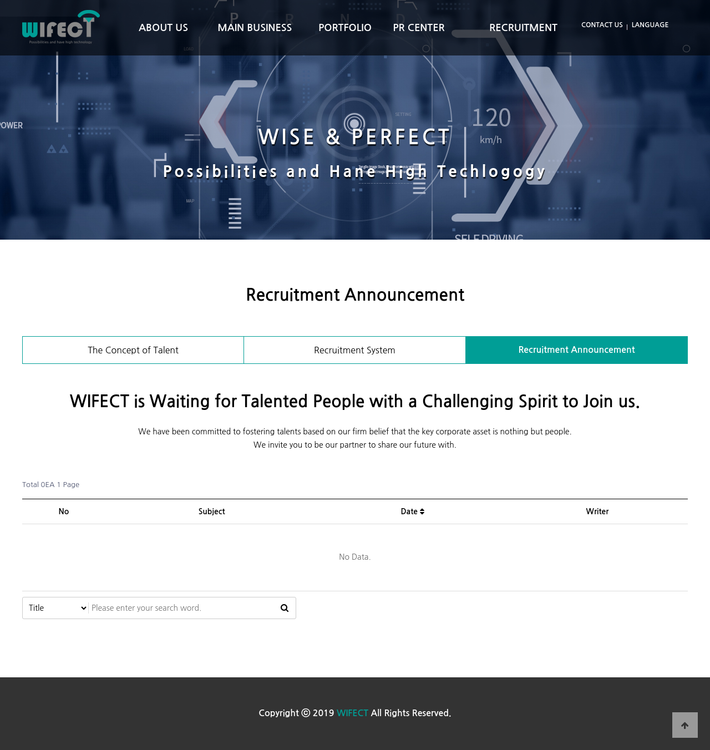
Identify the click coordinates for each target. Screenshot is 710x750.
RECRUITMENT (523, 28)
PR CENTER (419, 28)
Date (412, 511)
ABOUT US (163, 28)
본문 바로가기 (0, 0)
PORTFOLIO (345, 28)
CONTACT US (602, 25)
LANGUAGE (650, 25)
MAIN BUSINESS (254, 28)
